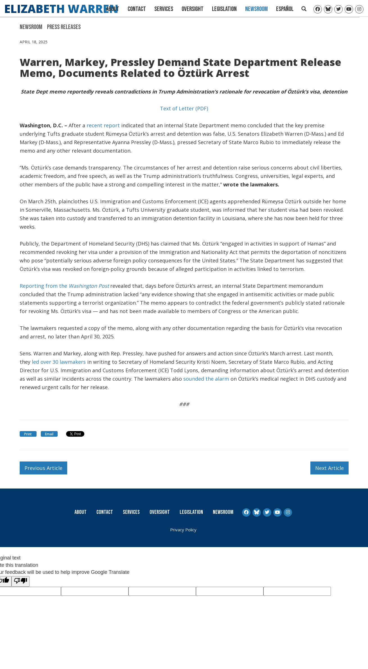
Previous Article (43, 468)
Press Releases (64, 27)
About (112, 9)
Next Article (329, 468)
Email (49, 434)
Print (28, 434)
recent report (103, 125)
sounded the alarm (207, 378)
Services (163, 9)
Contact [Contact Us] (137, 9)
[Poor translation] (21, 581)
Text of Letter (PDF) (184, 108)
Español (285, 9)
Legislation (224, 9)
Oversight (193, 9)
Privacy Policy (183, 529)
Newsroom (256, 9)
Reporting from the (64, 285)
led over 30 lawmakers (59, 361)
